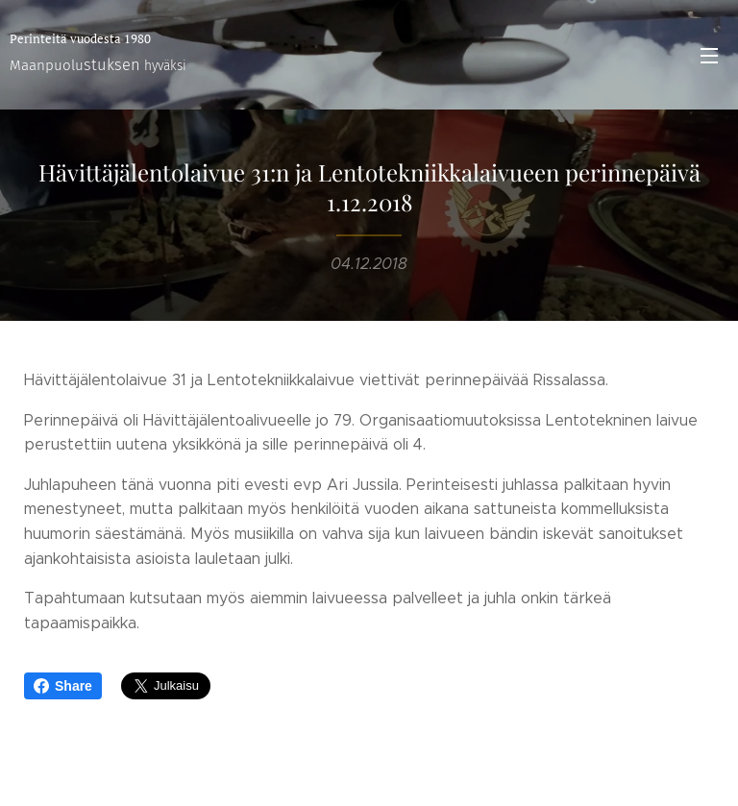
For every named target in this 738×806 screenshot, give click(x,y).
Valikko (709, 56)
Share (63, 686)
